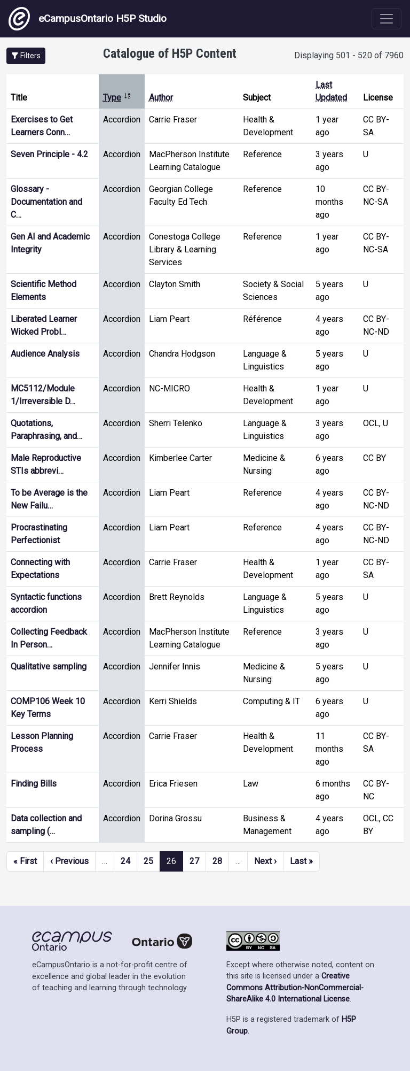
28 (217, 861)
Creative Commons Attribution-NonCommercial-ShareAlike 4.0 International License (295, 988)
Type (117, 98)
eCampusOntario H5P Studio (88, 18)
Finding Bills (34, 784)
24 (125, 861)
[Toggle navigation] (386, 18)
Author (161, 98)
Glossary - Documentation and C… (46, 202)
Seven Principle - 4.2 (49, 154)
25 (148, 861)
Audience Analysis (45, 354)
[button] (25, 56)
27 (194, 861)
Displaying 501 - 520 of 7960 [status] (349, 55)
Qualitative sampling (48, 666)
